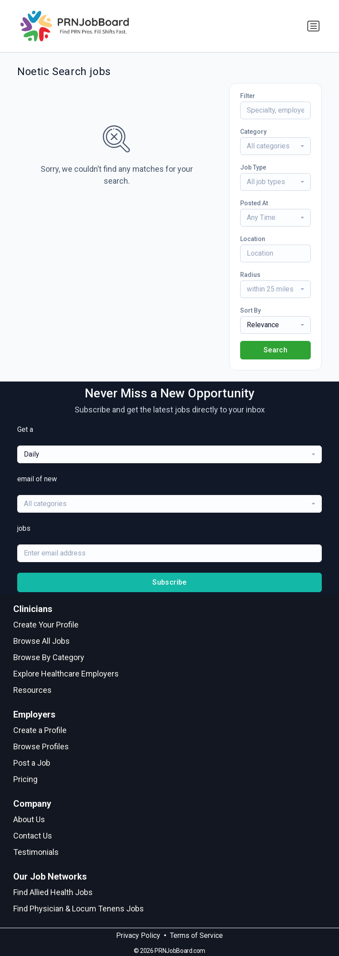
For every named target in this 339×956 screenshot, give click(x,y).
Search (275, 350)
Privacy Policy (138, 935)
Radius (250, 274)
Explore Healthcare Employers (66, 673)
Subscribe (169, 582)
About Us (29, 819)
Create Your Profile (46, 624)
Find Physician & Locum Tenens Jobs (78, 908)
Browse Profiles (41, 746)
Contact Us (32, 835)
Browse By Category (48, 657)
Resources (32, 690)
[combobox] (275, 146)
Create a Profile (40, 730)
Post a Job (31, 762)
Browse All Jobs (41, 641)
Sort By (250, 310)
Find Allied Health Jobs (53, 892)
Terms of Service (196, 935)
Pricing (25, 779)
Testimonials (36, 852)
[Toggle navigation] (313, 26)
